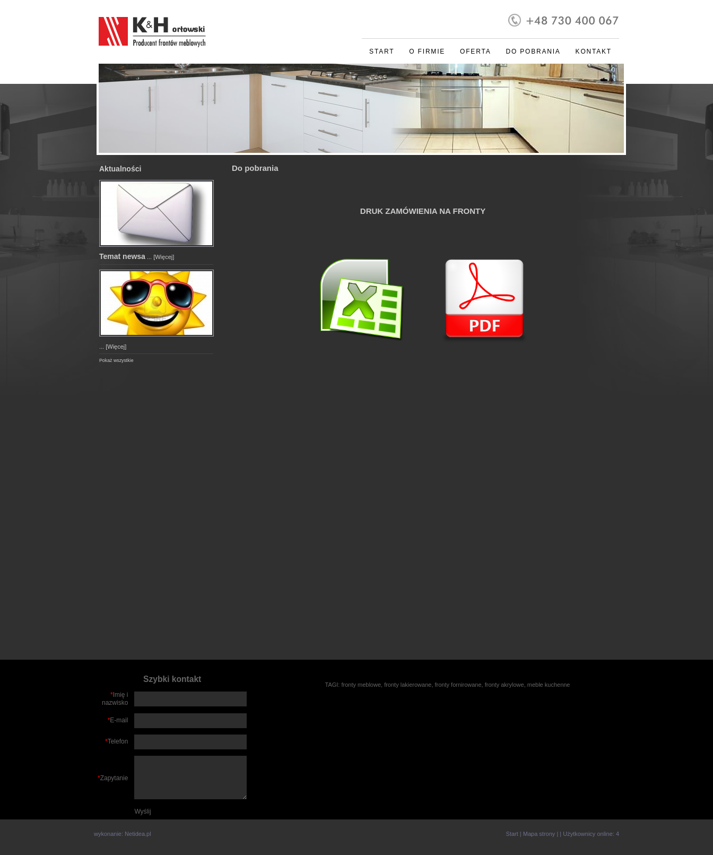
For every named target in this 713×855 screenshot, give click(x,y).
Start (381, 51)
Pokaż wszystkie (116, 360)
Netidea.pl (138, 834)
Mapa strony (539, 834)
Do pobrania (533, 51)
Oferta (475, 51)
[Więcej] (163, 257)
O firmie (427, 51)
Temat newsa (122, 256)
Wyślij (142, 811)
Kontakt (594, 51)
